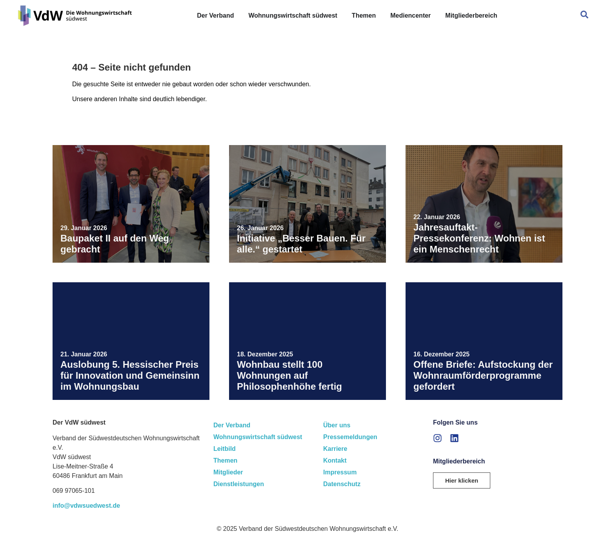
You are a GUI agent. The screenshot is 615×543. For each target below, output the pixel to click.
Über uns (336, 425)
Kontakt (335, 460)
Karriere (335, 448)
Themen (225, 460)
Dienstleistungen (238, 484)
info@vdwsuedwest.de (86, 505)
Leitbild (224, 448)
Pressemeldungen (350, 437)
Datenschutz (341, 484)
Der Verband (231, 425)
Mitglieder (228, 472)
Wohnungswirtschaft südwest (257, 437)
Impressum (340, 472)
